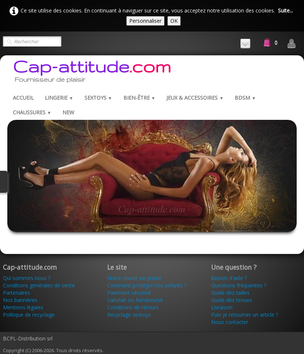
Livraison (222, 307)
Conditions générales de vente (39, 285)
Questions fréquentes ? (238, 285)
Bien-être (139, 97)
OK (174, 20)
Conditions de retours (133, 307)
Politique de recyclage (29, 314)
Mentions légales (23, 307)
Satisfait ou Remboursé (135, 299)
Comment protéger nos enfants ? (147, 285)
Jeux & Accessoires (195, 97)
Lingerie (59, 97)
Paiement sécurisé (129, 292)
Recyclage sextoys (129, 314)
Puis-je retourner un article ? (244, 314)
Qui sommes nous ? (26, 277)
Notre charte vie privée (134, 277)
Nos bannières (20, 299)
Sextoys (98, 97)
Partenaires (16, 292)
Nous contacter (229, 321)
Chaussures (32, 112)
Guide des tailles (230, 292)
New (68, 112)
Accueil (23, 97)
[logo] (92, 73)
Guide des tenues (231, 299)
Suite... (285, 10)
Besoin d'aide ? (229, 277)
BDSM (245, 97)
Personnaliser (145, 20)
